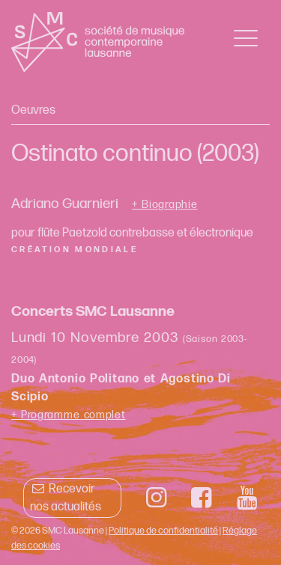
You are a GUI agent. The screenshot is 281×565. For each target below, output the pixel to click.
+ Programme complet (68, 415)
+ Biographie (164, 205)
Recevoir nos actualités (65, 498)
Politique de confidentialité (163, 531)
